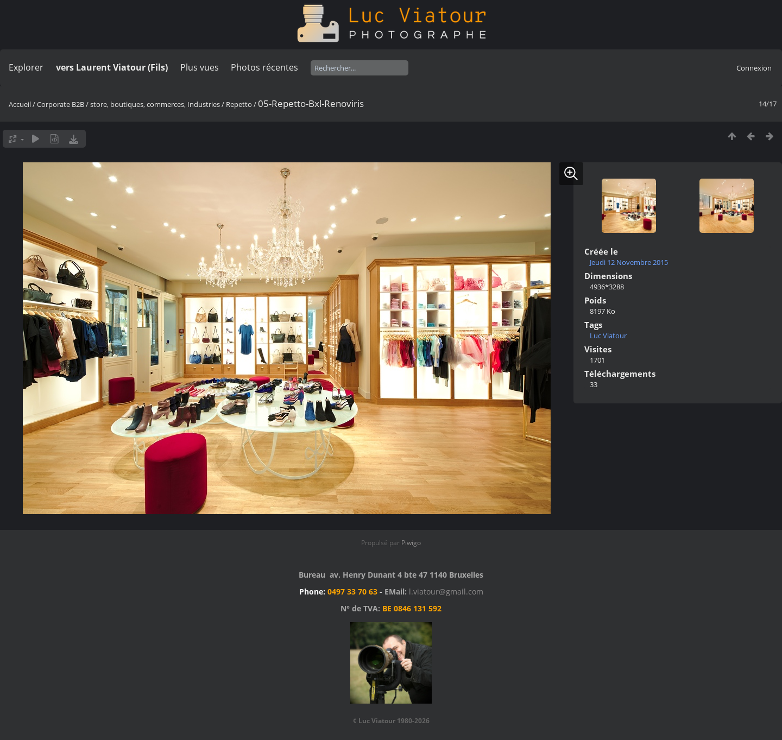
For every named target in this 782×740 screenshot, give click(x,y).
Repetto (240, 104)
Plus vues (199, 67)
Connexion (754, 68)
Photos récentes (264, 67)
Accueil (20, 104)
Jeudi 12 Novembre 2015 (629, 262)
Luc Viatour (608, 335)
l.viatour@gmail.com (446, 591)
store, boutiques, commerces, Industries (155, 104)
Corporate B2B (60, 104)
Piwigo (411, 542)
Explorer (26, 67)
